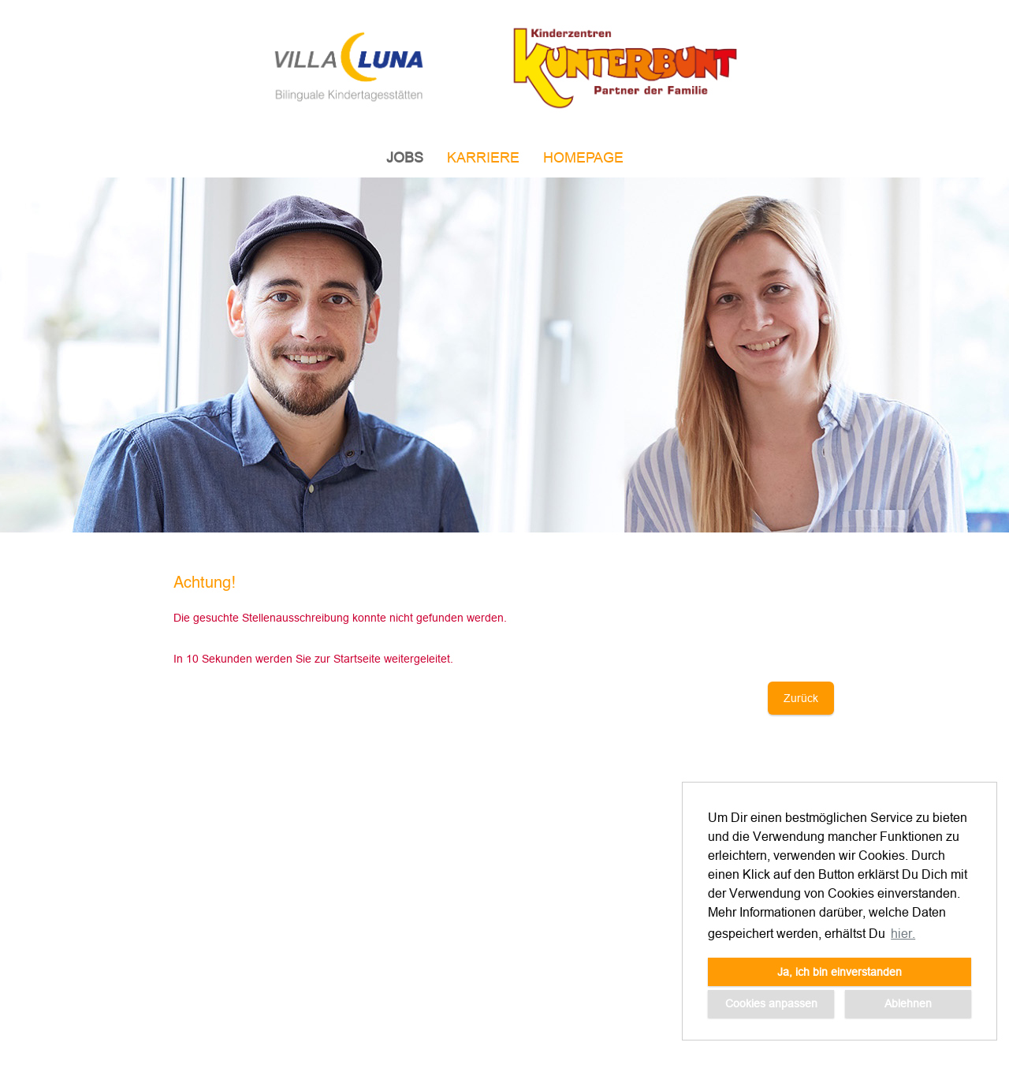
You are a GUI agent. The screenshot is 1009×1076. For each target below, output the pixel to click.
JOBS (404, 157)
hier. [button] (903, 933)
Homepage (583, 157)
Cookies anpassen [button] (771, 1003)
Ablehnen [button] (908, 1003)
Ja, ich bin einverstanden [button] (839, 972)
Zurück (801, 698)
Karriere (483, 157)
